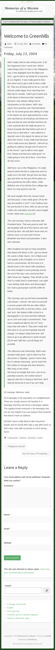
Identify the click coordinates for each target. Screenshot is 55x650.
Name (7, 514)
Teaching (31, 437)
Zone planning (13, 611)
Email (7, 529)
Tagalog (22, 437)
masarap (28, 214)
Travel (39, 437)
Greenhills (36, 44)
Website (7, 543)
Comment (9, 486)
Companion (13, 437)
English (10, 608)
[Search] (46, 590)
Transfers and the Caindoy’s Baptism (22, 615)
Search (8, 586)
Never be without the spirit (18, 618)
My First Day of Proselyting (36, 453)
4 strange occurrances (16, 604)
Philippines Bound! (15, 446)
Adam (9, 44)
